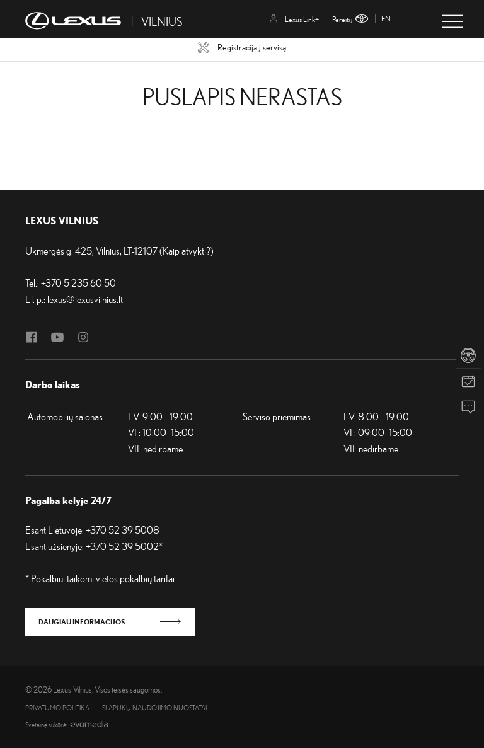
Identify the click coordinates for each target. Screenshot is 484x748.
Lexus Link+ (294, 19)
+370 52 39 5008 (122, 530)
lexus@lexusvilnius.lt (85, 299)
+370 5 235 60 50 (78, 283)
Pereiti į (350, 19)
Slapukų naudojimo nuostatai (154, 708)
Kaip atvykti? (186, 251)
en (386, 18)
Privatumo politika (57, 708)
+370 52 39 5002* (124, 546)
